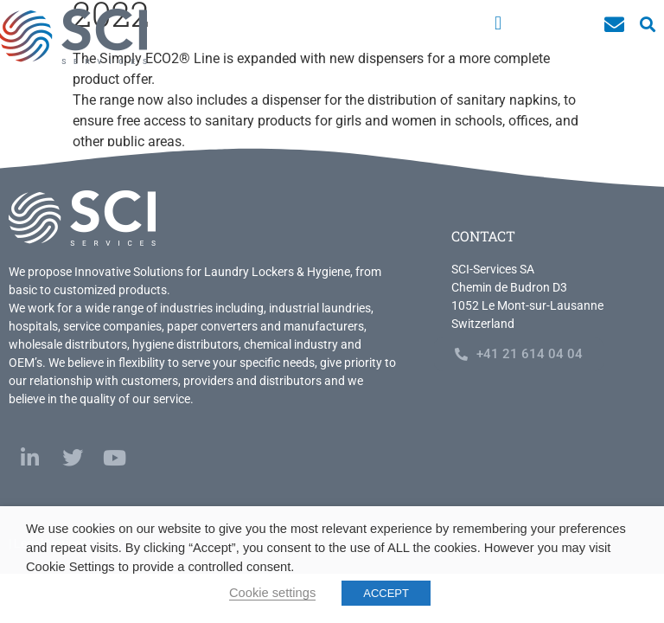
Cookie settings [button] (272, 593)
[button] (497, 23)
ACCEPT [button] (386, 593)
